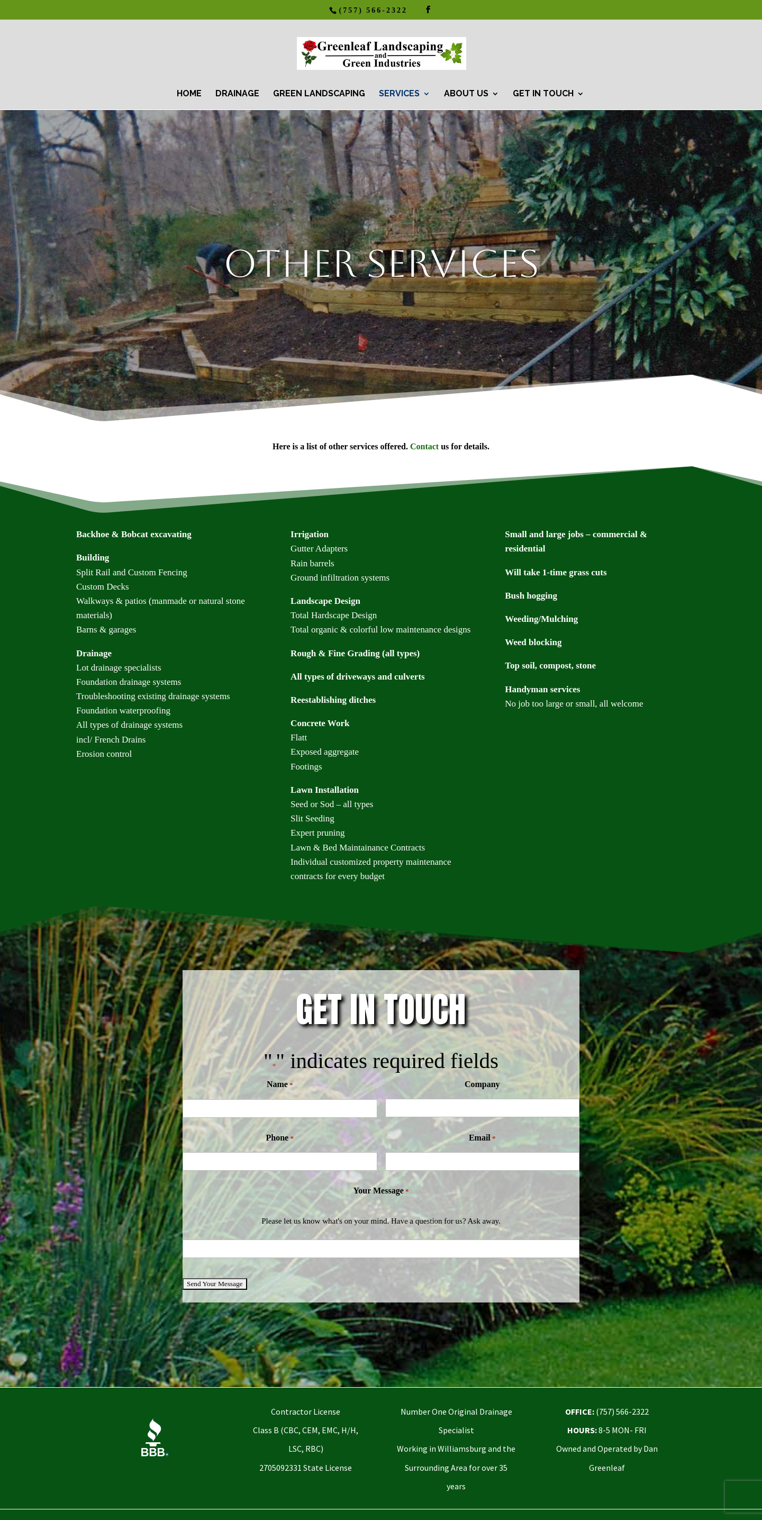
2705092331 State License (305, 1467)
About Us (466, 94)
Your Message (381, 1191)
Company (482, 1084)
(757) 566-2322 (373, 10)
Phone (280, 1138)
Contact (424, 446)
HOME (189, 94)
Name (280, 1085)
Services (399, 94)
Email (482, 1138)
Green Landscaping (319, 94)
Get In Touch (543, 94)
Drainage (237, 94)
